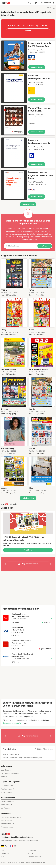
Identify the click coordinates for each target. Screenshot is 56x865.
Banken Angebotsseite (12, 723)
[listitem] (14, 277)
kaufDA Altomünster (10, 755)
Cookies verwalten (34, 857)
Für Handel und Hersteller (10, 773)
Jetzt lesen (28, 550)
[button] (28, 55)
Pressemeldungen (7, 827)
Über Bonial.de (6, 770)
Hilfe (2, 850)
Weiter (28, 31)
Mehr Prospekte (28, 204)
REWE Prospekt (6, 792)
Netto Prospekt (6, 805)
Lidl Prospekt (5, 808)
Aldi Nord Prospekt (7, 802)
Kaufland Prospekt (7, 789)
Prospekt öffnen (36, 67)
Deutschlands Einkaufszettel (11, 817)
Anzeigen (50, 8)
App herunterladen (7, 824)
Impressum (32, 850)
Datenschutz (31, 239)
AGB (2, 857)
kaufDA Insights (6, 821)
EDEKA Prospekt (7, 786)
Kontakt (31, 853)
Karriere (4, 776)
